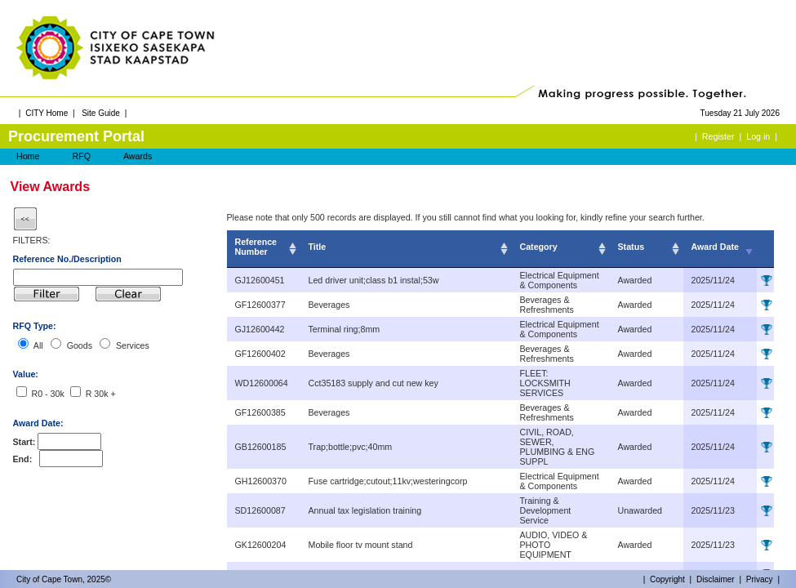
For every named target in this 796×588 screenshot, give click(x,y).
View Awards (51, 187)
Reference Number (256, 246)
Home (27, 156)
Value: (25, 374)
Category (539, 247)
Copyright (667, 579)
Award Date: (38, 423)
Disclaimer (715, 579)
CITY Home (46, 113)
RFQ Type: (34, 326)
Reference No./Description (67, 259)
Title (318, 247)
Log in (758, 136)
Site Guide (101, 113)
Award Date (715, 247)
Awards (137, 156)
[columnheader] (263, 249)
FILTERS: (32, 240)
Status (631, 247)
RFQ (81, 156)
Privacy (759, 579)
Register (718, 136)
